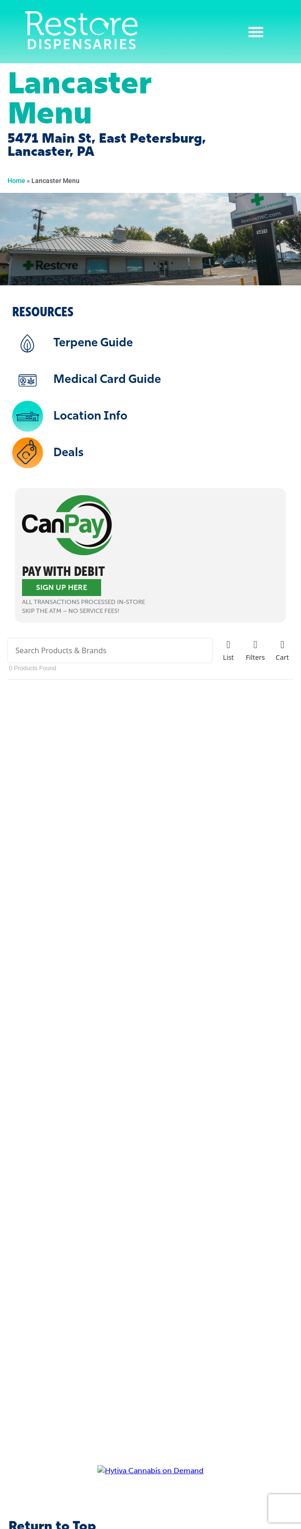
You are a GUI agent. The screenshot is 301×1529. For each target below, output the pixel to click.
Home (16, 180)
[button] (256, 31)
